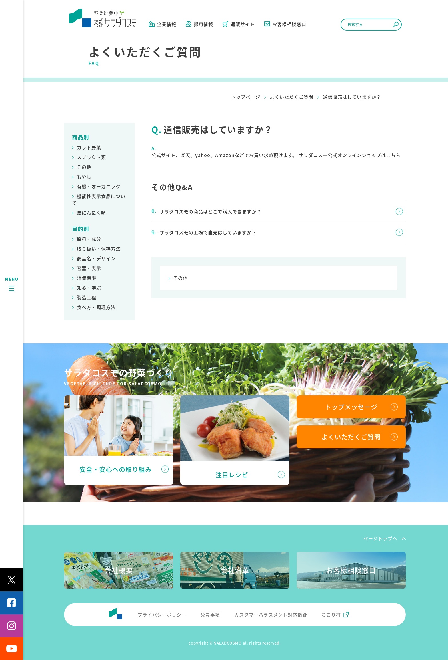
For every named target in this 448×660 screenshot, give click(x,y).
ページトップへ (380, 538)
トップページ (245, 96)
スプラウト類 (91, 157)
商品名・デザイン (96, 258)
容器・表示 (89, 268)
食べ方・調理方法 (96, 307)
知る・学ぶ (89, 287)
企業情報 (162, 24)
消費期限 (86, 277)
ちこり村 (331, 614)
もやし (84, 176)
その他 (84, 166)
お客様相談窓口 (285, 24)
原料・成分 (89, 238)
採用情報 (199, 24)
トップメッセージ (351, 406)
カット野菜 (89, 147)
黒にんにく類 (91, 212)
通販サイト (239, 24)
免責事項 (210, 614)
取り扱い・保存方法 (99, 248)
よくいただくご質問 (291, 96)
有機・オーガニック (99, 186)
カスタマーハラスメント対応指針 (270, 614)
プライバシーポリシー (162, 614)
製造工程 (86, 297)
